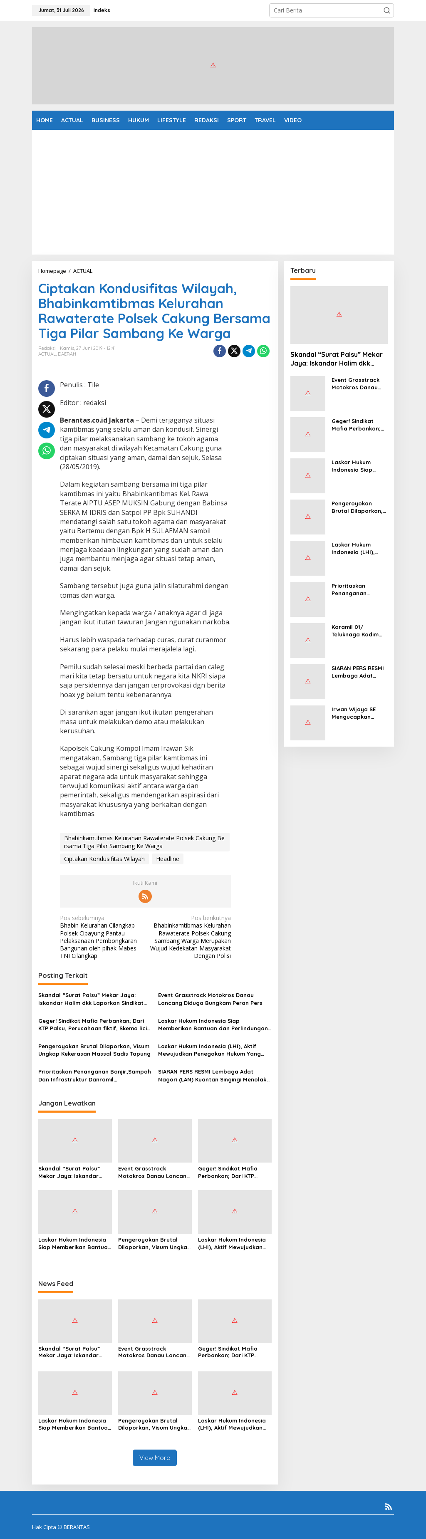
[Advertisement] (213, 192)
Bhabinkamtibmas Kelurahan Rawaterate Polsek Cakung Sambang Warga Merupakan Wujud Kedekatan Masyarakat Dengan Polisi (190, 937)
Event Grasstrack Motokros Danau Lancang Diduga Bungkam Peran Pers (210, 999)
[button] (387, 10)
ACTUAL (47, 354)
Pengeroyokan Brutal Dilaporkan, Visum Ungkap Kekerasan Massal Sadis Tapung (94, 1050)
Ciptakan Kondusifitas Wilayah (104, 859)
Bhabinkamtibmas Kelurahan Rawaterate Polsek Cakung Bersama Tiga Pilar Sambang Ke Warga (144, 841)
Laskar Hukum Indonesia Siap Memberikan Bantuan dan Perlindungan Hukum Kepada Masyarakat (213, 1024)
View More (154, 1458)
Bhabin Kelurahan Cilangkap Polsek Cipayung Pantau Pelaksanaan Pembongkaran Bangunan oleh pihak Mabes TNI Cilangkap (101, 937)
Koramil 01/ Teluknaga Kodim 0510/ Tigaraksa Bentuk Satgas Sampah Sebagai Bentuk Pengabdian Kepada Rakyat (359, 631)
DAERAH (67, 354)
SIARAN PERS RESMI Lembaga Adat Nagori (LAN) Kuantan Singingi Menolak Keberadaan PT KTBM (212, 1075)
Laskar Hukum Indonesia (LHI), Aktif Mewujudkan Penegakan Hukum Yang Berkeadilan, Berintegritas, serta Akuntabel (209, 1050)
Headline (167, 859)
